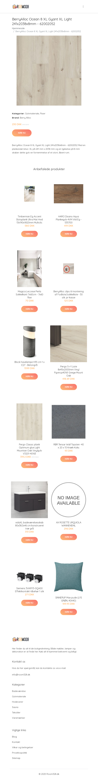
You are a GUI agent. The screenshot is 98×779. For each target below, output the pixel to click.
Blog (14, 736)
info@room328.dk (21, 674)
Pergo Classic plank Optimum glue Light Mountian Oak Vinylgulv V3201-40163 (29, 449)
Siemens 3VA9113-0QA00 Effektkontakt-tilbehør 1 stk (29, 590)
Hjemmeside (18, 28)
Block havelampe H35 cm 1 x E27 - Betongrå (29, 363)
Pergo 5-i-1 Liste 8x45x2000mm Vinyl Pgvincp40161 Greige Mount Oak (68, 371)
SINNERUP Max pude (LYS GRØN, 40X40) (68, 599)
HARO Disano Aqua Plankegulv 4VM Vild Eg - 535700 (68, 219)
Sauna (15, 707)
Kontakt (16, 742)
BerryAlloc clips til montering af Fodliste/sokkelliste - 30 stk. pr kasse (68, 294)
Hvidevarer (17, 701)
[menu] (83, 6)
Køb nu (22, 133)
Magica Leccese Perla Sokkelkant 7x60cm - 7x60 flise (29, 294)
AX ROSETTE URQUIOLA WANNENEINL (68, 524)
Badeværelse (19, 691)
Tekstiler (16, 712)
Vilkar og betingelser (22, 747)
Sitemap (16, 758)
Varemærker (18, 717)
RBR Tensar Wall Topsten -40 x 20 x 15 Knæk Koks (68, 446)
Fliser (42, 113)
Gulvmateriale (32, 113)
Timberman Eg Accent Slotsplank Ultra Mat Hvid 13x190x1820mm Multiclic (29, 219)
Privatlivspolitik (19, 752)
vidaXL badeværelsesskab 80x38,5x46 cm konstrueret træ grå (29, 525)
